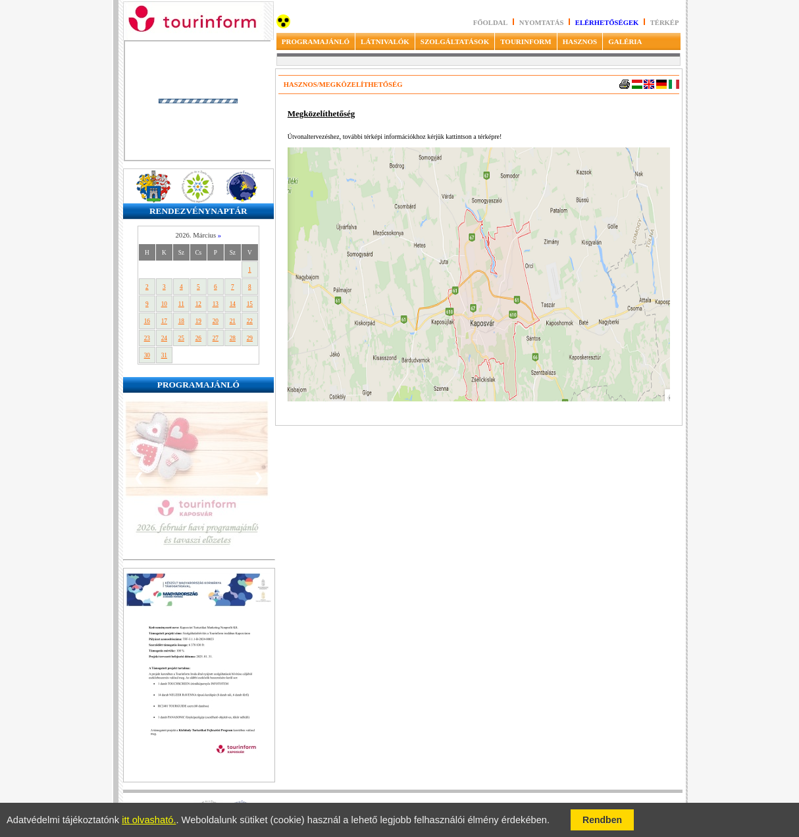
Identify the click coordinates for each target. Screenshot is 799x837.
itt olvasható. (149, 820)
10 (164, 304)
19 (198, 321)
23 (147, 338)
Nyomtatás (542, 22)
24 (164, 338)
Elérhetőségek (607, 22)
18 (181, 321)
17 (164, 321)
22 (250, 321)
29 (250, 338)
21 (233, 321)
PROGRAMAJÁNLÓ (315, 41)
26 (198, 338)
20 (216, 321)
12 (198, 304)
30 (147, 355)
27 (216, 338)
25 (181, 338)
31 (164, 355)
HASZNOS (580, 41)
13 (216, 304)
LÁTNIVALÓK (385, 41)
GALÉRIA (625, 41)
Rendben (602, 820)
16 (147, 321)
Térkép (664, 22)
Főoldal (490, 22)
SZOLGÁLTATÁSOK (455, 41)
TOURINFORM (525, 41)
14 (233, 304)
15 (250, 304)
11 (181, 304)
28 (233, 338)
